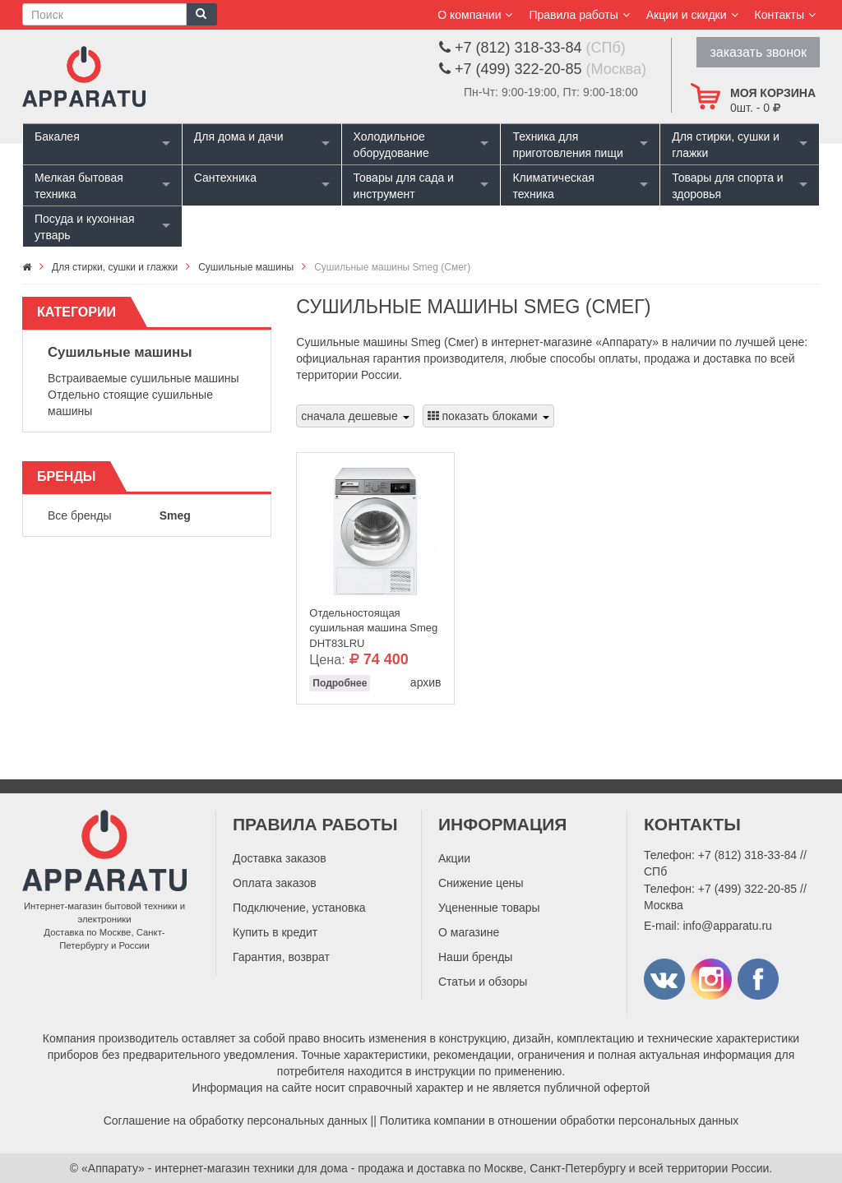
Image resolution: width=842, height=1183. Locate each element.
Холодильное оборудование (391, 144)
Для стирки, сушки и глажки (726, 144)
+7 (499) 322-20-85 (747, 888)
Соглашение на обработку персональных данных (236, 1120)
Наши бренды (475, 956)
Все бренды (80, 515)
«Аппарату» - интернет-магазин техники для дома (214, 1168)
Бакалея (57, 136)
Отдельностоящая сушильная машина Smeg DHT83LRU (373, 624)
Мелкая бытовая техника (79, 186)
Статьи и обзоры (482, 981)
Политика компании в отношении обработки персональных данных (559, 1120)
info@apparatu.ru (726, 925)
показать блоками (488, 416)
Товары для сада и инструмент (404, 186)
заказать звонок (758, 52)
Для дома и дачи (239, 136)
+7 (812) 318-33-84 (747, 855)
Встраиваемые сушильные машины (143, 378)
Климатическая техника (553, 186)
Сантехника (225, 177)
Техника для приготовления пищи (567, 144)
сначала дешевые (355, 416)
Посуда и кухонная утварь (85, 227)
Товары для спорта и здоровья (727, 186)
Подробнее (339, 683)
